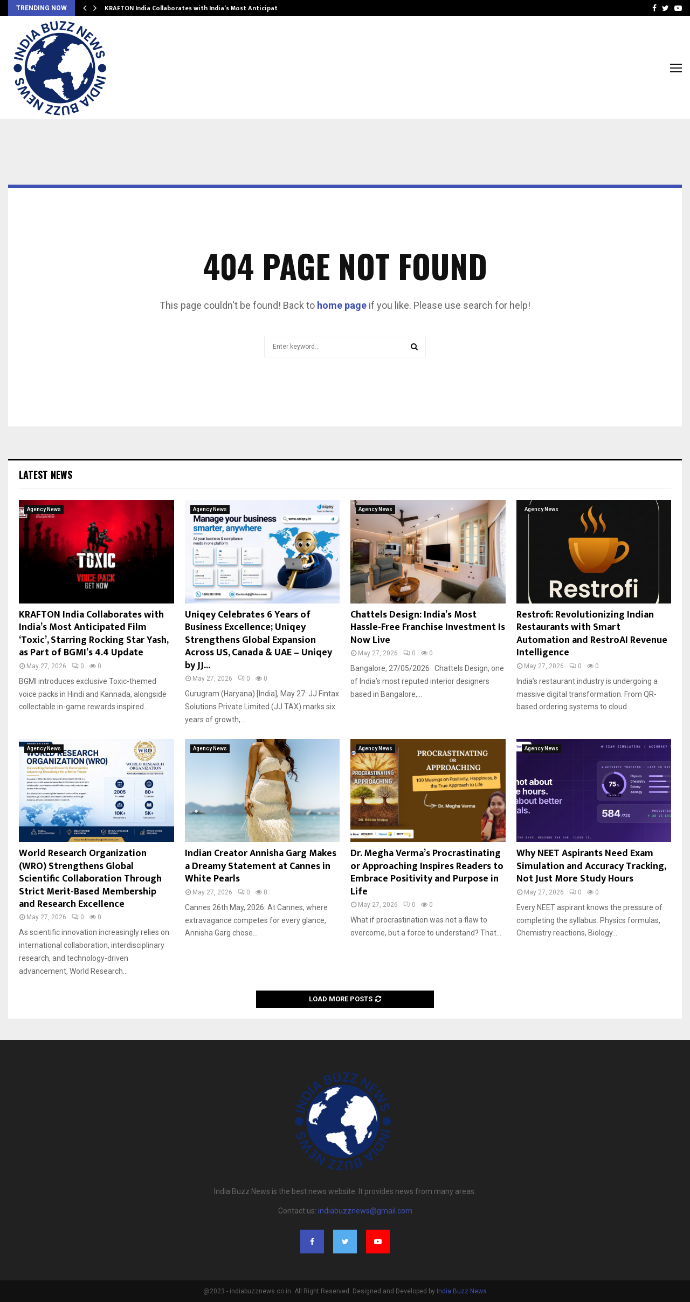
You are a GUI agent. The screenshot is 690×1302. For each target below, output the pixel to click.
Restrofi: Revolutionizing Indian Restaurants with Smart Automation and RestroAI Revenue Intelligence (591, 634)
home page (342, 305)
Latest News (45, 474)
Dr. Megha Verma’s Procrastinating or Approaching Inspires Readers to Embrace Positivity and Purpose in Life (426, 872)
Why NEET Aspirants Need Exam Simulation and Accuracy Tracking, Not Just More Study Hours (591, 866)
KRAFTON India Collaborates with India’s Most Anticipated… (198, 8)
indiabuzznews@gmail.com (365, 1210)
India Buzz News (462, 1291)
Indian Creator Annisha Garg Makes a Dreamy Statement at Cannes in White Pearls (260, 866)
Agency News (44, 509)
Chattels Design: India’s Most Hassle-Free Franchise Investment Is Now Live (427, 627)
